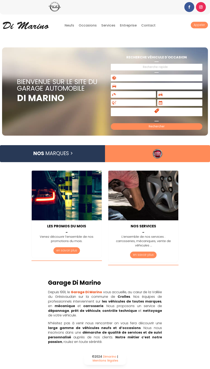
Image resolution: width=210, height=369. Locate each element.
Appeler (199, 25)
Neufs (69, 25)
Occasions (88, 25)
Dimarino (109, 357)
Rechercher (157, 126)
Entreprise (128, 25)
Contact (148, 25)
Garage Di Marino (86, 292)
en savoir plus (66, 250)
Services (108, 25)
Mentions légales (105, 360)
